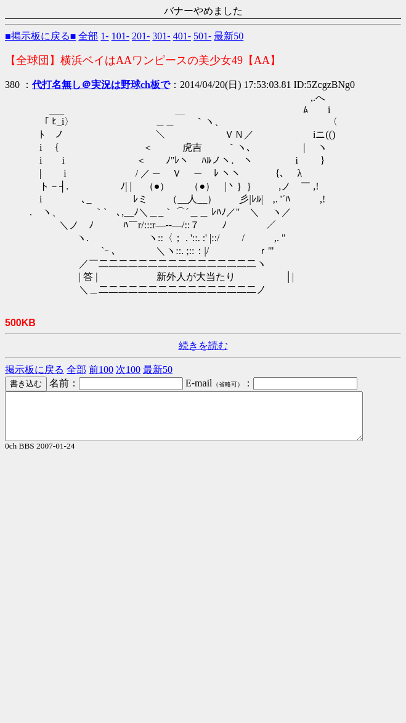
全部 (88, 36)
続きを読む (203, 345)
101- (120, 36)
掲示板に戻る (34, 369)
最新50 (228, 36)
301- (161, 36)
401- (182, 36)
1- (104, 36)
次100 (128, 369)
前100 (101, 369)
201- (141, 36)
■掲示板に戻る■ (40, 36)
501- (202, 36)
